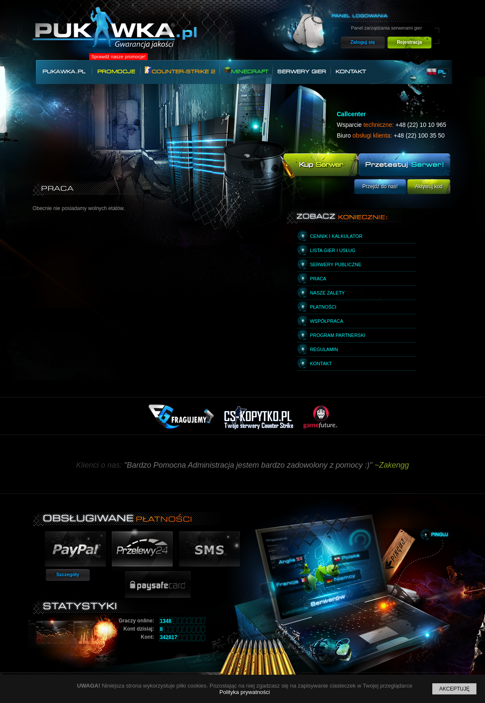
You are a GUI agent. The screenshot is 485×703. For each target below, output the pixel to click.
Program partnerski (337, 335)
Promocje (116, 72)
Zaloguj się (362, 42)
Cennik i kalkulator (336, 236)
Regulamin (324, 349)
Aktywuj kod (429, 186)
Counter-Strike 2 (180, 70)
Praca (318, 278)
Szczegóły (67, 574)
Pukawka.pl (63, 72)
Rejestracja (409, 42)
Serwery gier (301, 72)
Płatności (323, 306)
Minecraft (246, 70)
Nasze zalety (327, 292)
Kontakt (350, 72)
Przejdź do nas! (380, 186)
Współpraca (326, 321)
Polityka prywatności (244, 692)
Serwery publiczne (335, 264)
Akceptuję (454, 689)
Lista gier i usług (332, 250)
